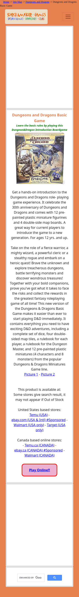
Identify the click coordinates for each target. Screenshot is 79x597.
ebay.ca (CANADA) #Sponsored (38, 450)
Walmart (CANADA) (39, 455)
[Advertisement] (39, 68)
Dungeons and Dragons (38, 1)
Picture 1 (31, 374)
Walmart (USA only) (29, 425)
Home (6, 1)
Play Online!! (39, 470)
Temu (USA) (38, 414)
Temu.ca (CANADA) (39, 445)
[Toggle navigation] (68, 16)
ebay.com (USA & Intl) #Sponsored (38, 420)
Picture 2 (48, 374)
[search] (30, 577)
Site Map (17, 1)
